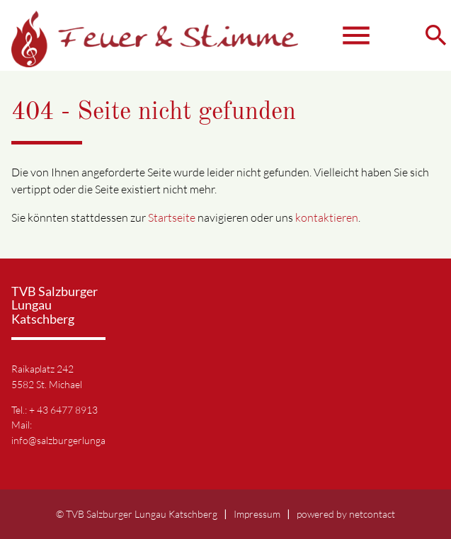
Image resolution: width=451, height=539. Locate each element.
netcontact (372, 514)
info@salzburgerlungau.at (66, 440)
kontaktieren (326, 217)
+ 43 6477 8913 (63, 410)
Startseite (171, 217)
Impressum (257, 514)
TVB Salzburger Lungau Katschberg (141, 514)
